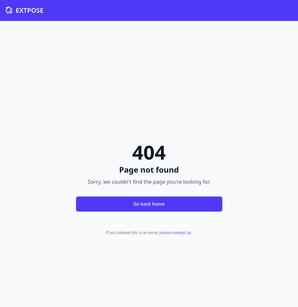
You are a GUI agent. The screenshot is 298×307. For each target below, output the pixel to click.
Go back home (149, 204)
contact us (181, 232)
